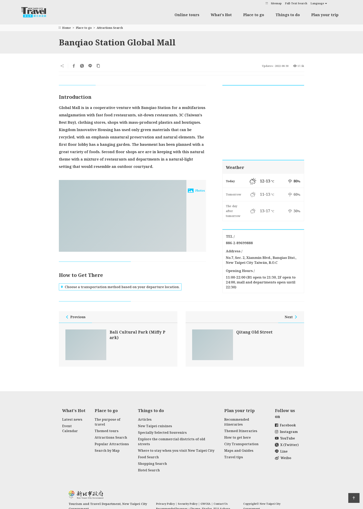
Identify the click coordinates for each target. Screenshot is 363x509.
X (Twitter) (287, 445)
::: (267, 3)
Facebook (285, 425)
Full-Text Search (296, 3)
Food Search (148, 457)
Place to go (253, 14)
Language (317, 3)
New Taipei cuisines (155, 426)
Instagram (286, 431)
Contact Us (221, 504)
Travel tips (233, 457)
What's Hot (221, 14)
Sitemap (276, 3)
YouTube (285, 438)
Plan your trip (324, 14)
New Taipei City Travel (37, 12)
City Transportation (241, 444)
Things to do (288, 14)
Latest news (72, 419)
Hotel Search (149, 470)
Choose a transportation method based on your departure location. (120, 286)
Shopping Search (152, 463)
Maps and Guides (238, 450)
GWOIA (206, 504)
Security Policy (187, 504)
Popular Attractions (112, 444)
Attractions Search (110, 28)
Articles (145, 419)
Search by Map (107, 450)
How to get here (237, 437)
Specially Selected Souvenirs (162, 432)
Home (66, 28)
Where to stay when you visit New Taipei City (176, 450)
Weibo (283, 458)
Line (281, 451)
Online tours (187, 14)
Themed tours (107, 431)
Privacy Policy (165, 504)
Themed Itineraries (240, 431)
